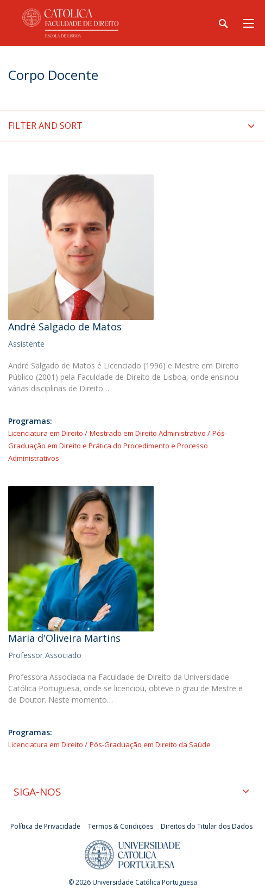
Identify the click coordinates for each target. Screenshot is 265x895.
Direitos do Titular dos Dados (207, 826)
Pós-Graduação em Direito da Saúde (150, 744)
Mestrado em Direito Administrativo (148, 433)
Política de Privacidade (45, 826)
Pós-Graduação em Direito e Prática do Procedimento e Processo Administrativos (117, 445)
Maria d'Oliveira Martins (64, 637)
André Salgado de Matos (65, 326)
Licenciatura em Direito (45, 433)
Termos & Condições (120, 826)
